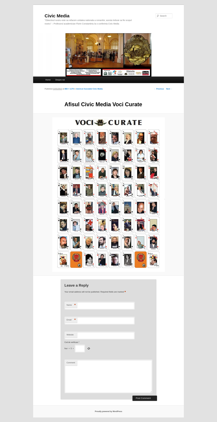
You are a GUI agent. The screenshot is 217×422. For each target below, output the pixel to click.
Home (48, 80)
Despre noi (60, 80)
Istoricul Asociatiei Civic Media (89, 89)
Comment (71, 362)
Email (71, 320)
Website (70, 335)
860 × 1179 (69, 89)
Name (71, 305)
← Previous (159, 89)
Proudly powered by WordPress (108, 411)
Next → (169, 89)
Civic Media (57, 15)
